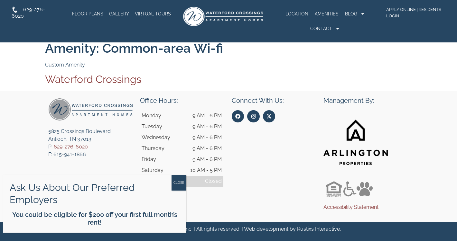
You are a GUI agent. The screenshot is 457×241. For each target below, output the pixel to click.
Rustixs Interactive (318, 229)
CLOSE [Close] (178, 182)
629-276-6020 (71, 147)
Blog (355, 13)
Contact (325, 28)
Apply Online (401, 9)
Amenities (327, 13)
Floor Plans (87, 13)
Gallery (119, 13)
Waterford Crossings (93, 79)
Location (296, 13)
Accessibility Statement (350, 207)
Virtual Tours (153, 13)
